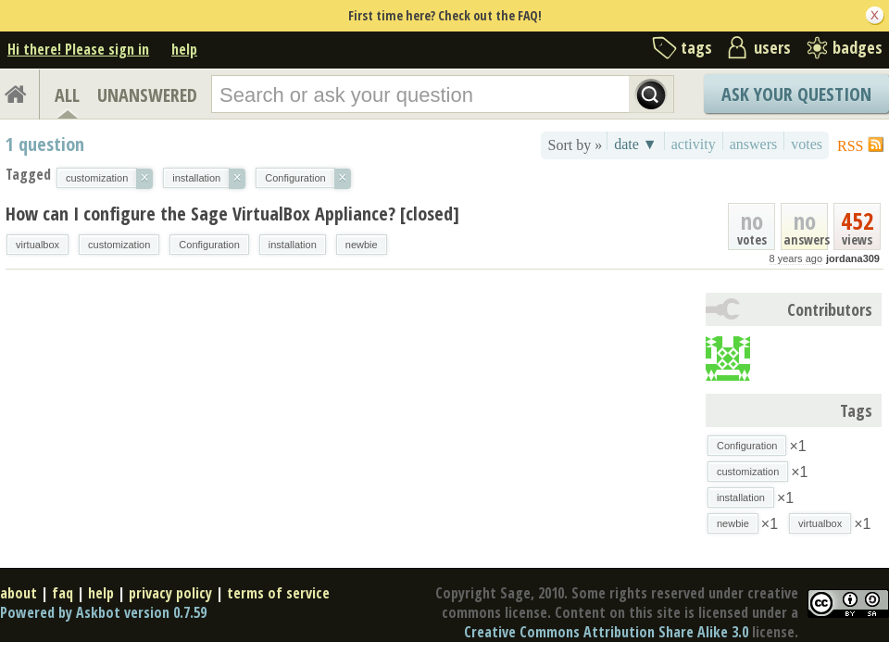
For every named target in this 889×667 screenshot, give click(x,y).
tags (696, 47)
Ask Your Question (796, 94)
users (772, 47)
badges (858, 47)
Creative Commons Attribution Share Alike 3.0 (606, 632)
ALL (67, 94)
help (184, 49)
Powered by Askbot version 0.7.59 (103, 612)
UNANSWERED (147, 94)
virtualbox (37, 244)
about (18, 593)
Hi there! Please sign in (78, 49)
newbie (361, 244)
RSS (850, 146)
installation (293, 244)
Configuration (209, 244)
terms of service (278, 593)
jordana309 (853, 258)
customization (119, 244)
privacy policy (170, 593)
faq (62, 593)
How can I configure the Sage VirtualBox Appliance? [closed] (232, 213)
